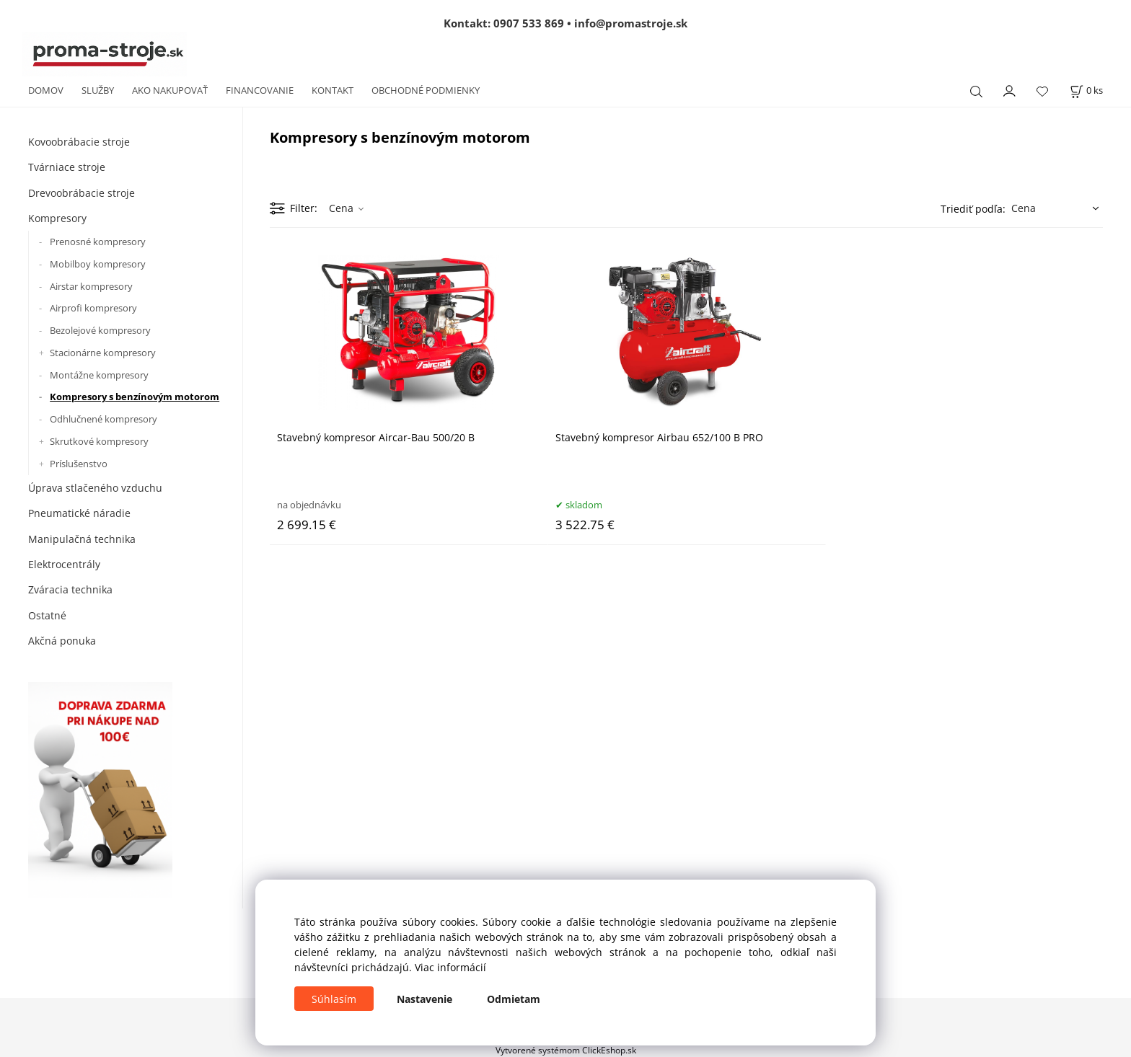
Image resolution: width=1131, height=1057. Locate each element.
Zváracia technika (70, 589)
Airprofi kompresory (93, 307)
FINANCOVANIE (260, 90)
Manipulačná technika (82, 539)
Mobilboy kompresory (98, 263)
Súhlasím (334, 999)
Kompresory (57, 218)
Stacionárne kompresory (103, 352)
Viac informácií (450, 967)
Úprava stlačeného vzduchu (95, 488)
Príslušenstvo (78, 463)
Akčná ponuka (62, 640)
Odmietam (513, 999)
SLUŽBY (98, 90)
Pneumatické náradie (79, 513)
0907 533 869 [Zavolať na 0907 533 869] (528, 23)
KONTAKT (332, 90)
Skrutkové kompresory (99, 441)
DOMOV (45, 90)
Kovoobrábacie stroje (79, 142)
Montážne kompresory (99, 374)
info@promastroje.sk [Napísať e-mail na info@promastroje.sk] (630, 23)
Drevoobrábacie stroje (81, 193)
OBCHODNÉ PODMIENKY (425, 90)
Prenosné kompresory (98, 241)
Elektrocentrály (64, 564)
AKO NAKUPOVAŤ (170, 90)
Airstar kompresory (91, 286)
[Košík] (1086, 90)
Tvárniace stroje (66, 167)
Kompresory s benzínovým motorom (134, 396)
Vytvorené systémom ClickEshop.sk (566, 1050)
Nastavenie (424, 999)
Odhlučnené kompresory (103, 418)
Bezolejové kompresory (100, 330)
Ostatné (47, 615)
